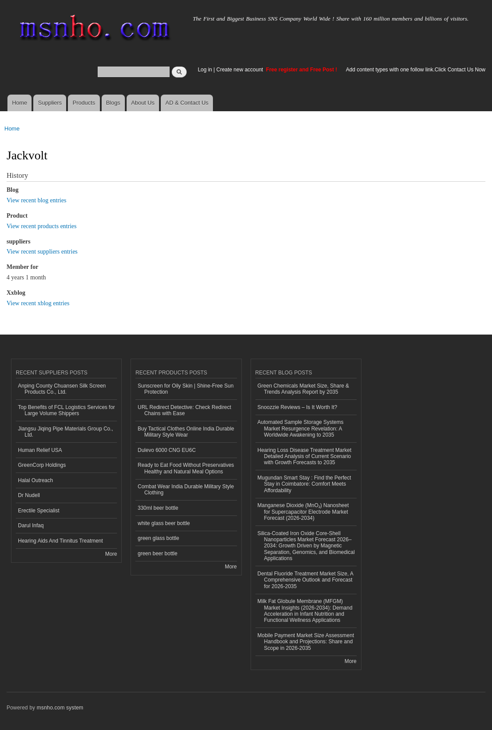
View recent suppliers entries (42, 251)
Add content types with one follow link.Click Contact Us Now (415, 70)
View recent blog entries (36, 200)
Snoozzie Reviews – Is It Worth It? (297, 407)
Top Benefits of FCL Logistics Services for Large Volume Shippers (66, 410)
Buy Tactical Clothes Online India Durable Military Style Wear (186, 432)
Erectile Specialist (39, 511)
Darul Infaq (31, 525)
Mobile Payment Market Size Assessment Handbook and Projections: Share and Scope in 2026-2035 (306, 641)
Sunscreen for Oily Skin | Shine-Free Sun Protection (186, 389)
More (111, 554)
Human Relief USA (40, 450)
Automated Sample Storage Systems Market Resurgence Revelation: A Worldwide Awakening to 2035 (301, 428)
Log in (205, 70)
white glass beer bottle (164, 523)
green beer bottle (157, 553)
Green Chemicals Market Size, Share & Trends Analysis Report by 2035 (303, 389)
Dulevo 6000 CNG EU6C (167, 450)
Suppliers (50, 102)
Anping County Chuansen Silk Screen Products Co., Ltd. (62, 389)
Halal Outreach (35, 480)
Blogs (113, 102)
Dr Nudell (29, 495)
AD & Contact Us (187, 102)
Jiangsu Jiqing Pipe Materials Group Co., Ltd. (65, 432)
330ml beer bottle (158, 508)
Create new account (240, 70)
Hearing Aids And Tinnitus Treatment (60, 541)
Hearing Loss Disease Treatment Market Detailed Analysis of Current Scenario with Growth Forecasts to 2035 (304, 456)
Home (19, 102)
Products (84, 102)
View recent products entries (42, 226)
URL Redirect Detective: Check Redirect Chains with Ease (184, 410)
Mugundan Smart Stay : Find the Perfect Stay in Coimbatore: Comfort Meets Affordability (304, 484)
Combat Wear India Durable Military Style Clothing (186, 489)
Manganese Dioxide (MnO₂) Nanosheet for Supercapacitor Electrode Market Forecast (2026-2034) (303, 511)
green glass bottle (158, 538)
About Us (142, 102)
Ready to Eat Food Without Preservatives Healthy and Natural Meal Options (186, 468)
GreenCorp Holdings (42, 465)
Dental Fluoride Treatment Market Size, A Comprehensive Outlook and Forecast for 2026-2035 (306, 580)
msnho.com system (60, 708)
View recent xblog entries (38, 303)
